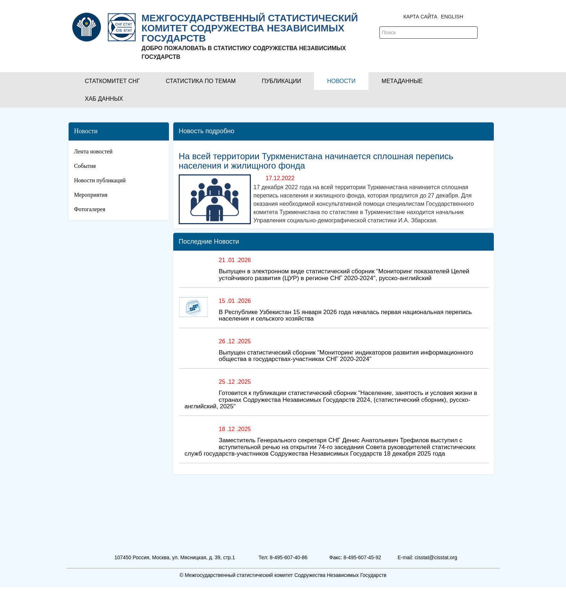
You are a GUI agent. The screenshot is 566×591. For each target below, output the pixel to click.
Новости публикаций (100, 180)
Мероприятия (91, 195)
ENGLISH (452, 16)
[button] (112, 81)
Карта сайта (420, 16)
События (85, 166)
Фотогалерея (89, 209)
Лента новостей (93, 151)
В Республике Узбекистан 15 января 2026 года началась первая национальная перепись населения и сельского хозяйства (345, 315)
